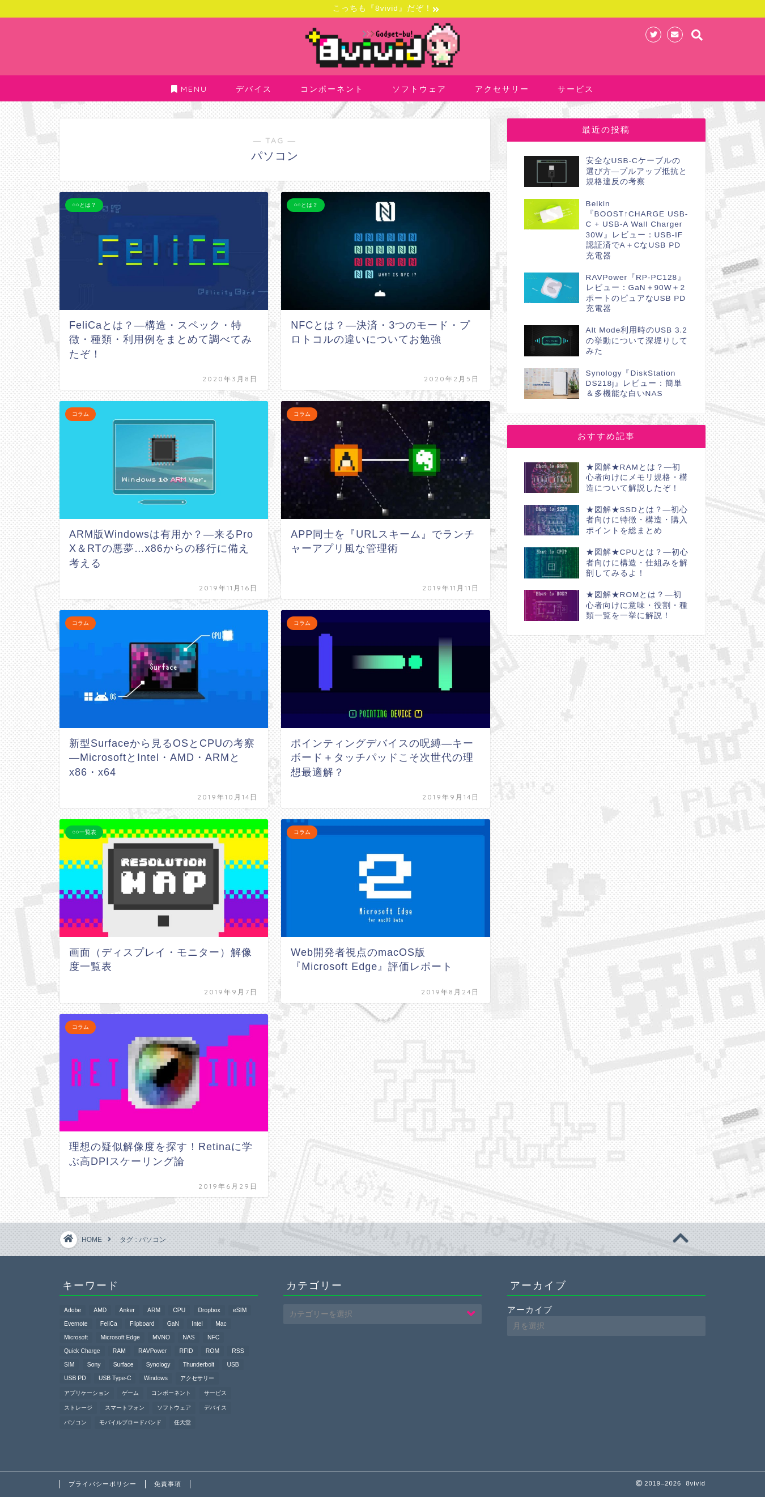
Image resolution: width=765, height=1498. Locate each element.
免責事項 (167, 1485)
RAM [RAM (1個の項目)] (119, 1352)
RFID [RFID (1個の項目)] (186, 1352)
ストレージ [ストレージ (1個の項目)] (78, 1409)
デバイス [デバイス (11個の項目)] (215, 1409)
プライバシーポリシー (103, 1485)
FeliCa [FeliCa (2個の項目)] (108, 1325)
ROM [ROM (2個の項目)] (212, 1352)
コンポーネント (332, 91)
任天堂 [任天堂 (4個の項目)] (182, 1423)
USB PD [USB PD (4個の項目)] (75, 1379)
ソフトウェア (419, 91)
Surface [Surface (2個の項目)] (123, 1366)
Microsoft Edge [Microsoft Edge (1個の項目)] (119, 1338)
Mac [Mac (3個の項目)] (221, 1325)
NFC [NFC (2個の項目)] (213, 1338)
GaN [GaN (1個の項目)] (173, 1325)
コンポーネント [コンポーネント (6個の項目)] (171, 1394)
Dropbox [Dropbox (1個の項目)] (209, 1311)
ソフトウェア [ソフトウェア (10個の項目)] (174, 1409)
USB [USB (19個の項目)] (233, 1366)
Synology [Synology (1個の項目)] (158, 1366)
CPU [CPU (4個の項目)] (179, 1311)
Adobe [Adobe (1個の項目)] (72, 1311)
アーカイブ (529, 1311)
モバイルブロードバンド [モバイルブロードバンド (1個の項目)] (130, 1423)
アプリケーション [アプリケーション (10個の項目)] (86, 1394)
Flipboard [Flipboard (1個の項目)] (142, 1325)
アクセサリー (502, 91)
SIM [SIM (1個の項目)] (69, 1366)
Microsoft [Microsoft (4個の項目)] (76, 1338)
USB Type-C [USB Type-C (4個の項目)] (115, 1379)
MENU (189, 91)
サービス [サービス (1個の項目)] (215, 1394)
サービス (576, 91)
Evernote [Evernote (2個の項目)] (76, 1325)
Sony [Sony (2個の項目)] (94, 1366)
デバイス (254, 91)
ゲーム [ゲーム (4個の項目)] (130, 1394)
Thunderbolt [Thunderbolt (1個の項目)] (198, 1366)
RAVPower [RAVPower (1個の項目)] (152, 1352)
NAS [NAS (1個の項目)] (188, 1338)
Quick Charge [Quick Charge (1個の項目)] (82, 1352)
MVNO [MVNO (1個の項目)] (161, 1338)
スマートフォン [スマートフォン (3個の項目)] (124, 1409)
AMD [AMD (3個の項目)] (100, 1311)
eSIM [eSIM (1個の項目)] (239, 1311)
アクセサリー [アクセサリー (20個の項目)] (197, 1379)
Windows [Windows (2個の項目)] (156, 1379)
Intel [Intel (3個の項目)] (197, 1325)
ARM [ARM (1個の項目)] (153, 1311)
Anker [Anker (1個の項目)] (127, 1311)
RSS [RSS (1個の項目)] (238, 1352)
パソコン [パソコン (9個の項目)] (75, 1423)
